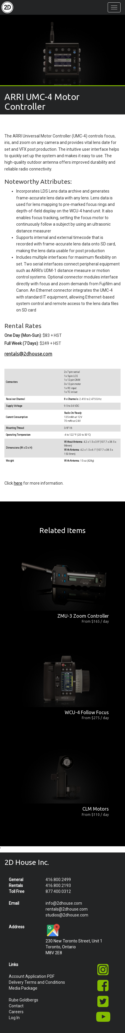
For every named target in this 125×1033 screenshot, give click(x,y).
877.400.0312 (58, 891)
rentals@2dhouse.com (28, 353)
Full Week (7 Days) (21, 343)
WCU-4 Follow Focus (87, 712)
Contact (16, 1006)
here (18, 483)
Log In (14, 1017)
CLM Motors (95, 808)
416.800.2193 (58, 885)
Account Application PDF (31, 976)
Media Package (23, 988)
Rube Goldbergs (23, 1000)
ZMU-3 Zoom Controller (83, 616)
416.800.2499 (58, 879)
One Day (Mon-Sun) (22, 335)
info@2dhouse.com (64, 903)
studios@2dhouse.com (67, 915)
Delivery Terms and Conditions (37, 982)
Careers (16, 1011)
